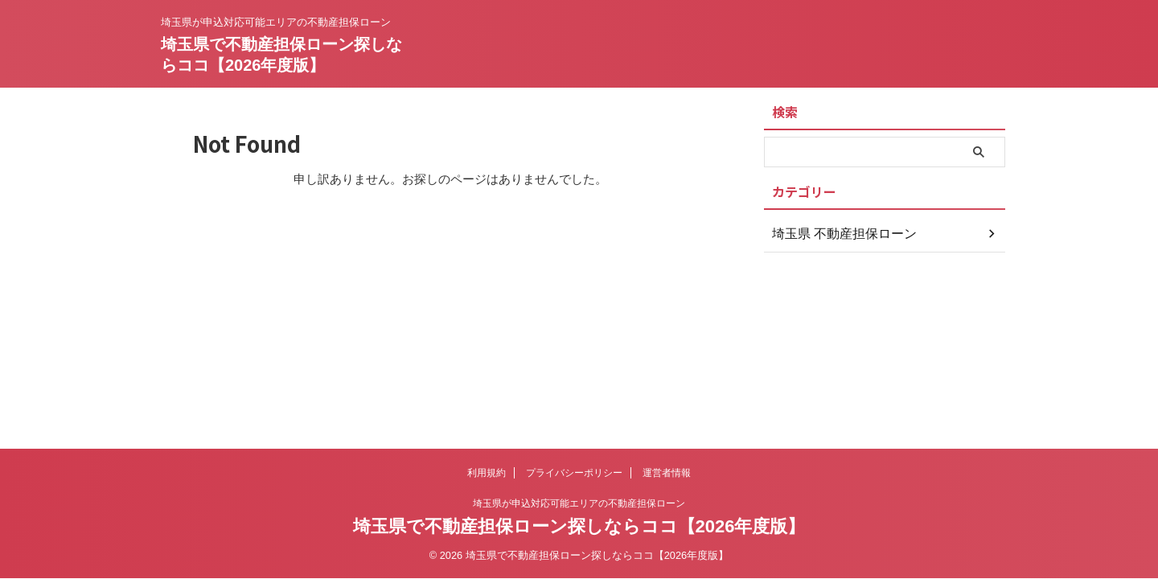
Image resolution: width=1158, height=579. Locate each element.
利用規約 (486, 472)
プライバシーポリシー (574, 472)
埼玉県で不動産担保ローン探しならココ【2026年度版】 (579, 526)
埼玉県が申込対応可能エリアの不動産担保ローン (579, 503)
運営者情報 (667, 472)
